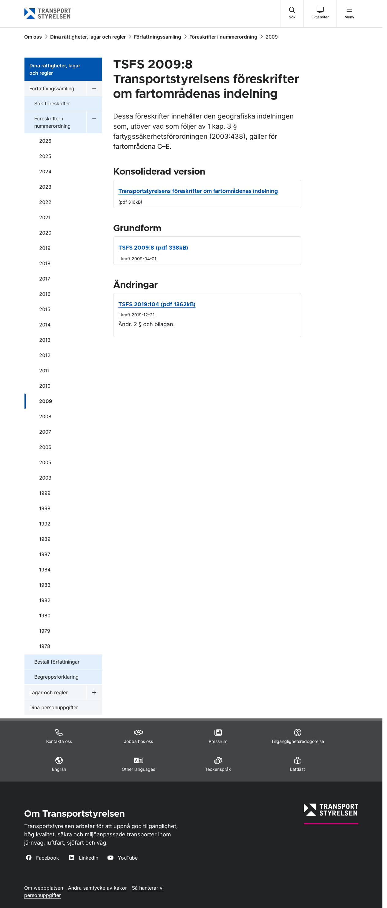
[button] (292, 13)
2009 (272, 37)
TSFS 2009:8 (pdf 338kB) (153, 248)
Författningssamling (157, 37)
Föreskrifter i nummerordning (223, 37)
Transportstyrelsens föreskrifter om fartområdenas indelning (198, 191)
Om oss (33, 37)
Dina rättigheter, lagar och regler (88, 37)
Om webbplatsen (43, 888)
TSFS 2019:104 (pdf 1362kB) (156, 304)
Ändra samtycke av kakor (97, 888)
